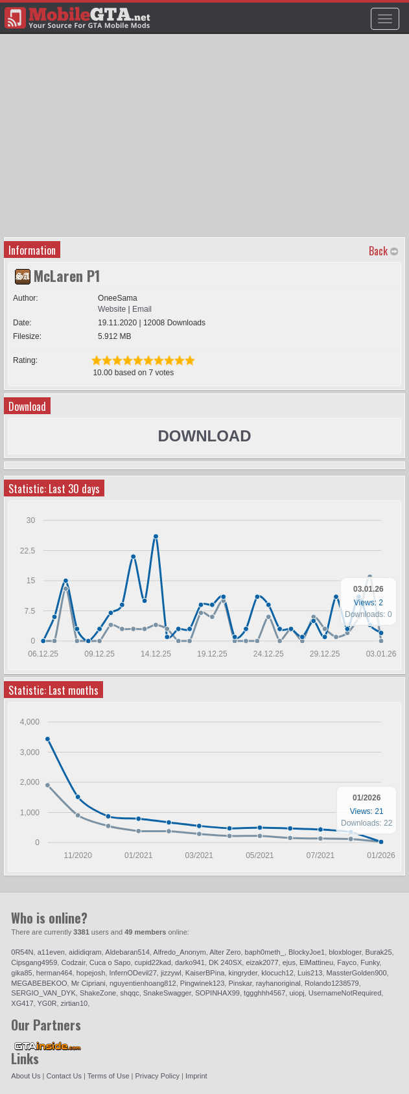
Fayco (346, 962)
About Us (25, 1076)
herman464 (54, 973)
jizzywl (171, 973)
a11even (51, 952)
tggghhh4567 (264, 993)
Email (142, 309)
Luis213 (310, 973)
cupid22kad (153, 962)
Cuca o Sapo (110, 962)
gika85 (21, 973)
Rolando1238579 (332, 983)
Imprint (196, 1076)
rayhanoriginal (278, 983)
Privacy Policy (157, 1076)
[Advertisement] (206, 140)
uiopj (296, 993)
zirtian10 (74, 1003)
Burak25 (379, 952)
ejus (289, 962)
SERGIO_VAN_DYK (43, 993)
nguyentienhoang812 (143, 983)
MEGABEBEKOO (39, 983)
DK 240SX (225, 962)
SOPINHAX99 (217, 993)
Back (378, 251)
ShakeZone (98, 993)
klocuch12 (277, 973)
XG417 (22, 1003)
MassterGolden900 (357, 973)
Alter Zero (224, 952)
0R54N (22, 952)
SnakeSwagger (167, 993)
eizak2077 (262, 962)
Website (112, 309)
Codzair (73, 962)
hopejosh (91, 973)
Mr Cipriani (88, 983)
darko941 (190, 962)
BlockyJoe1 (306, 952)
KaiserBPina (205, 973)
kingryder (243, 973)
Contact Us (64, 1076)
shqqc (129, 993)
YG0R (46, 1003)
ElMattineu (316, 962)
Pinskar (239, 983)
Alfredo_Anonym (179, 952)
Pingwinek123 (202, 983)
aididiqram (85, 952)
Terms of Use (109, 1076)
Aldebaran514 (127, 952)
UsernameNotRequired (345, 993)
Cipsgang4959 (34, 962)
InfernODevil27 (132, 973)
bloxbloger (345, 952)
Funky (369, 962)
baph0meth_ (265, 952)
